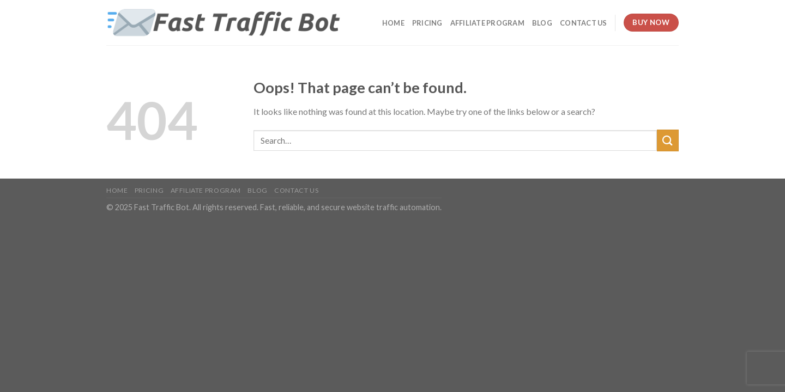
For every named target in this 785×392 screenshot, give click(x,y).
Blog (542, 23)
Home (393, 23)
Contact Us (583, 23)
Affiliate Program (487, 23)
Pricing (427, 23)
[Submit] (668, 140)
